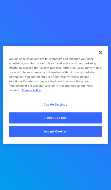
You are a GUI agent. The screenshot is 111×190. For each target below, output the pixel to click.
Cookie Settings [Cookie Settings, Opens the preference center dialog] (55, 104)
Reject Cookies (55, 118)
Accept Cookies (55, 131)
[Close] (101, 52)
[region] (55, 95)
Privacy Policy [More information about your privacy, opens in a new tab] (31, 90)
